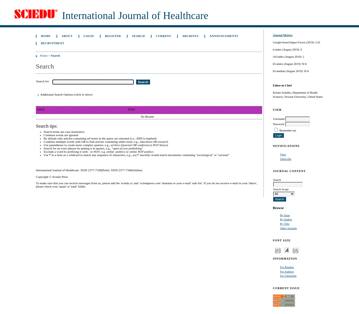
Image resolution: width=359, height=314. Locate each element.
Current (163, 36)
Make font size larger (295, 250)
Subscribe (285, 158)
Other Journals (288, 228)
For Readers (287, 267)
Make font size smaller (278, 250)
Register (113, 36)
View (283, 154)
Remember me (287, 130)
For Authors (287, 271)
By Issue (285, 215)
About (67, 36)
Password (278, 124)
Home (45, 36)
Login (89, 36)
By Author (286, 219)
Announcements (223, 36)
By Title (284, 223)
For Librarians (288, 275)
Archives (190, 36)
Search (138, 36)
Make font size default (286, 250)
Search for (42, 81)
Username (279, 118)
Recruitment (52, 43)
